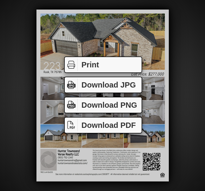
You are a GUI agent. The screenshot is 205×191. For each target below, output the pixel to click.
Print (82, 65)
